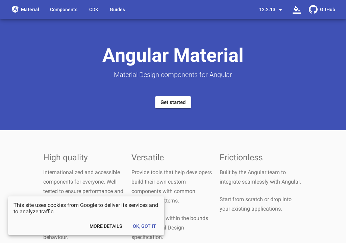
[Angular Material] (25, 9)
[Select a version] (272, 9)
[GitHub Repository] (322, 9)
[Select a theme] (296, 9)
